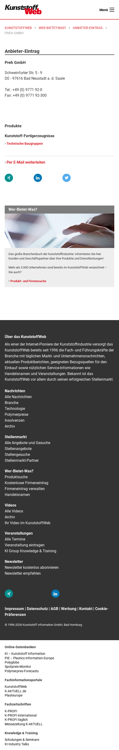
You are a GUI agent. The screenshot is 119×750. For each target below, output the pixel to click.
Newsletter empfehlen (23, 573)
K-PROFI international (21, 715)
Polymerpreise (16, 414)
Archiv (10, 426)
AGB (54, 608)
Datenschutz (37, 608)
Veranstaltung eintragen (25, 545)
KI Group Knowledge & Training (30, 551)
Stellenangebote (18, 448)
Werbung (68, 608)
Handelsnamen (17, 494)
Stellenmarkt (16, 437)
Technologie (15, 408)
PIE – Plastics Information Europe (29, 658)
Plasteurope (13, 695)
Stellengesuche (17, 454)
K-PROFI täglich (16, 720)
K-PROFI (11, 711)
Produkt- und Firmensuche (28, 281)
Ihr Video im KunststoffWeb (27, 523)
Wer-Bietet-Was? (19, 471)
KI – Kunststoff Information (25, 654)
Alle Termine (15, 539)
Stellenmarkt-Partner (22, 460)
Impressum (14, 608)
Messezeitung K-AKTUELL (24, 724)
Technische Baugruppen (25, 144)
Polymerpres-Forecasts (22, 671)
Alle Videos (14, 511)
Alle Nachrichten (18, 397)
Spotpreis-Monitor (18, 667)
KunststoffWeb (16, 687)
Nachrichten (15, 391)
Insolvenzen (15, 420)
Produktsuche (16, 477)
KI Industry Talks (17, 744)
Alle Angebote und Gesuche (27, 443)
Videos (10, 505)
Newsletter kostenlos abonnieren (32, 567)
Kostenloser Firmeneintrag (26, 483)
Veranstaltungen (19, 533)
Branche (11, 402)
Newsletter (14, 561)
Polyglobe (12, 662)
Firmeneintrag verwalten (25, 488)
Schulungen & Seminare (22, 740)
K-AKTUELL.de (15, 691)
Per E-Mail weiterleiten (26, 162)
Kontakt (85, 608)
